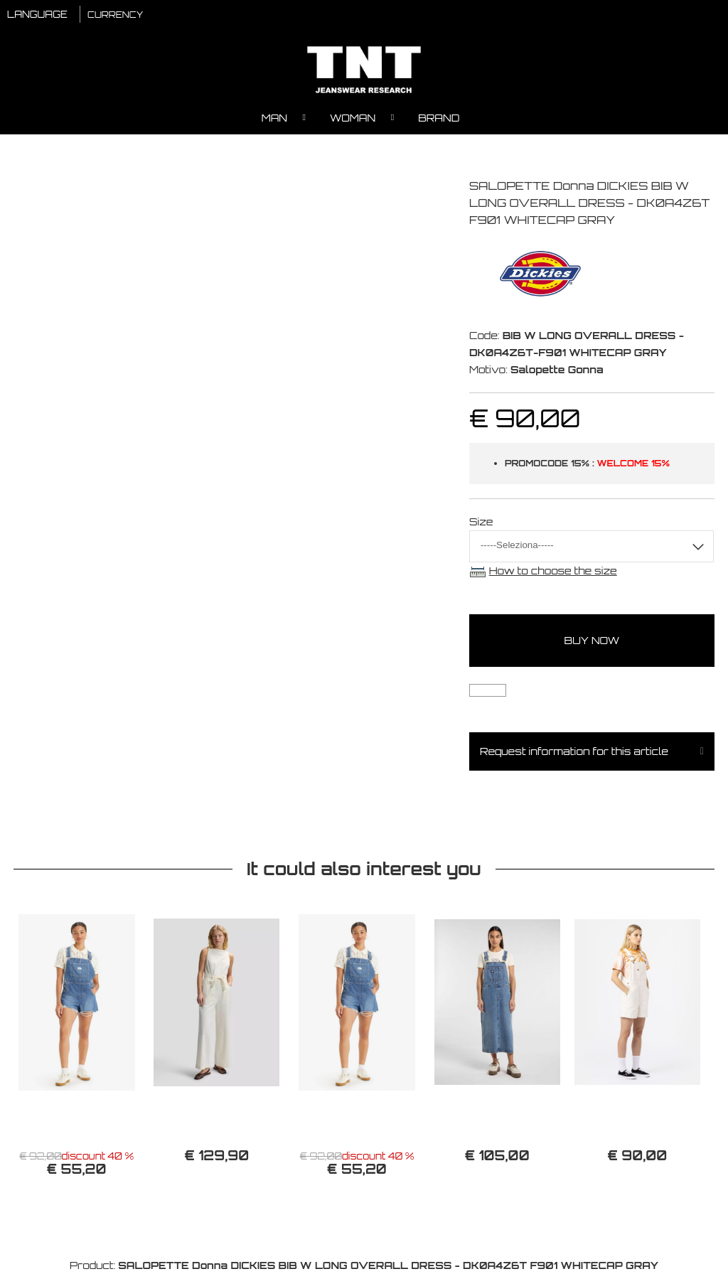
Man (274, 118)
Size (481, 521)
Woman (352, 118)
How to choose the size (553, 570)
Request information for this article (574, 751)
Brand (438, 118)
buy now (592, 640)
